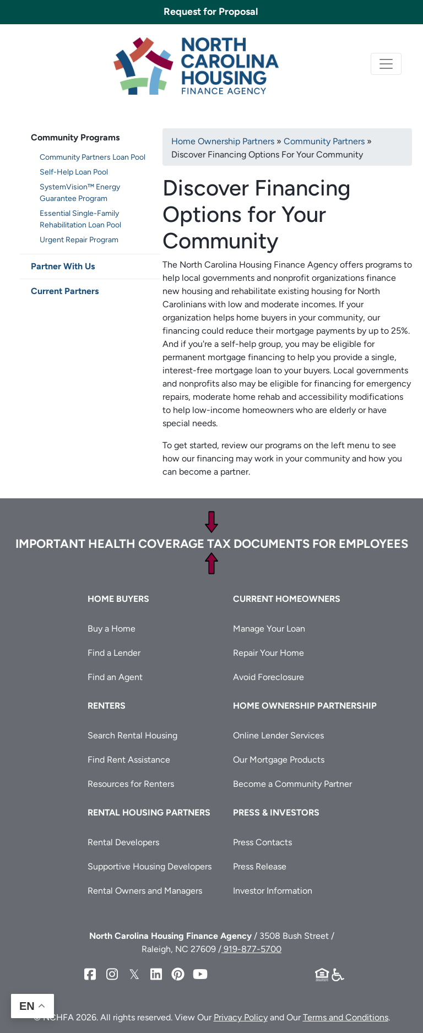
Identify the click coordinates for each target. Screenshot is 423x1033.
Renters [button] (107, 705)
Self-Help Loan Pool (74, 172)
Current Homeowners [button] (286, 599)
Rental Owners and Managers (145, 890)
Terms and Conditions (345, 1017)
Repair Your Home (268, 653)
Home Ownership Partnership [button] (305, 705)
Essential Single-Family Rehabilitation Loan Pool (80, 219)
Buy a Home (111, 628)
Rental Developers (123, 842)
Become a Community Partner (292, 784)
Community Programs (75, 137)
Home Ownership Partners (222, 141)
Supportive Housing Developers (150, 866)
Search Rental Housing (132, 735)
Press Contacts (262, 842)
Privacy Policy (241, 1017)
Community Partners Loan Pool (92, 157)
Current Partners (65, 291)
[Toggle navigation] (386, 64)
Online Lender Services (278, 735)
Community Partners (324, 141)
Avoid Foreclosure (268, 677)
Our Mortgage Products (278, 759)
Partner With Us (63, 266)
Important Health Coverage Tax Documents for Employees (211, 543)
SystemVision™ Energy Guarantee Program (80, 192)
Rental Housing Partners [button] (149, 812)
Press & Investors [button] (276, 812)
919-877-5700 (251, 949)
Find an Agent (115, 677)
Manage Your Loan (269, 628)
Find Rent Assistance (129, 759)
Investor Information (272, 890)
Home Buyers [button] (118, 599)
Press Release (259, 866)
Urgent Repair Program (79, 239)
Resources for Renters (131, 784)
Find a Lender (114, 653)
